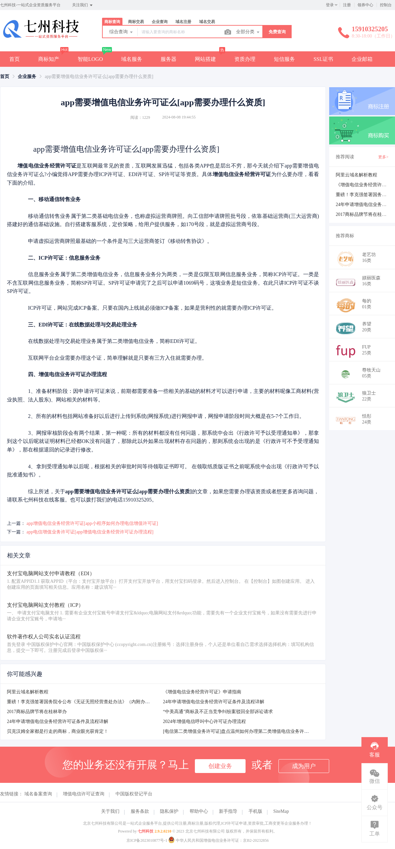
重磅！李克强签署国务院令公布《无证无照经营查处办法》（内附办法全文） (85, 701)
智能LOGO (90, 59)
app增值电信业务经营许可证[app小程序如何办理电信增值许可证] (92, 523)
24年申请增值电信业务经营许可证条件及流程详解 (213, 701)
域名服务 (131, 59)
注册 (347, 5)
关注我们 (82, 5)
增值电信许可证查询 (83, 793)
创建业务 (220, 766)
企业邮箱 (362, 59)
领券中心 (365, 5)
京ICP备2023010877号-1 (147, 840)
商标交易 (136, 21)
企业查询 (160, 21)
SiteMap (281, 811)
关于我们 (110, 811)
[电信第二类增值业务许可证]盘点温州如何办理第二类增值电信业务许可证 (238, 731)
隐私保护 (169, 811)
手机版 (255, 811)
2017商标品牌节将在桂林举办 (37, 711)
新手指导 (228, 811)
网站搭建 (205, 59)
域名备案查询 (38, 793)
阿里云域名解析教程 (27, 691)
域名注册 (183, 21)
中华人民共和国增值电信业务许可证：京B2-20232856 (218, 840)
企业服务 (27, 76)
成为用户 (304, 766)
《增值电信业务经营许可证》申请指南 (202, 691)
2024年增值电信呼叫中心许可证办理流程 (204, 721)
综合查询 (121, 32)
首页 (14, 59)
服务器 (168, 59)
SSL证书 (323, 59)
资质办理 (244, 59)
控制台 (386, 5)
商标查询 (112, 21)
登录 (330, 5)
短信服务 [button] (284, 59)
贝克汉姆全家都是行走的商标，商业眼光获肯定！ (57, 731)
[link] (4, 76)
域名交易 (207, 21)
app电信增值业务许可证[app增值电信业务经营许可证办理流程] (90, 531)
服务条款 (140, 811)
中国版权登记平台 (134, 793)
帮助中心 (199, 811)
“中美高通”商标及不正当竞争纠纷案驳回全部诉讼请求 (218, 711)
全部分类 (248, 32)
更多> (383, 157)
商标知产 (48, 59)
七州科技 (145, 831)
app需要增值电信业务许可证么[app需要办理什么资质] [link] (99, 76)
